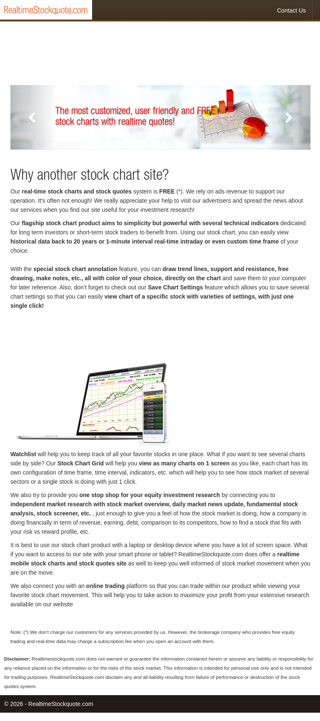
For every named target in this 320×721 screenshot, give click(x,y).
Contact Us (291, 10)
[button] (32, 117)
